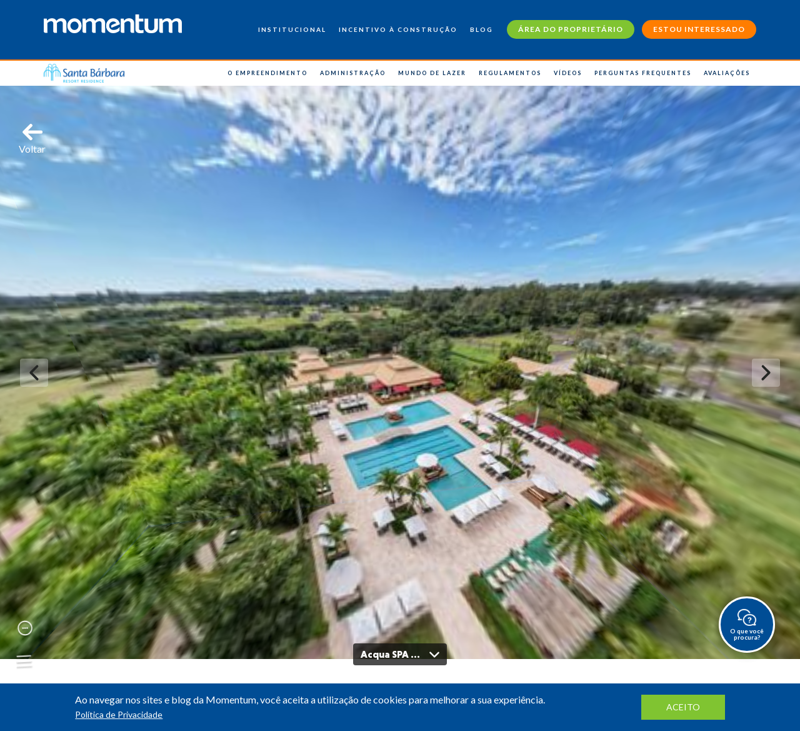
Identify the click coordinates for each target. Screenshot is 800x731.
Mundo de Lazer (432, 72)
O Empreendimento (268, 72)
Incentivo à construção (398, 29)
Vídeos (568, 72)
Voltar (32, 138)
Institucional (292, 29)
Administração (353, 72)
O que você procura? (747, 625)
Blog (481, 29)
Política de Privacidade (118, 714)
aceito (683, 707)
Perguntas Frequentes (642, 72)
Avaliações (727, 72)
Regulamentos (510, 72)
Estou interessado (699, 29)
